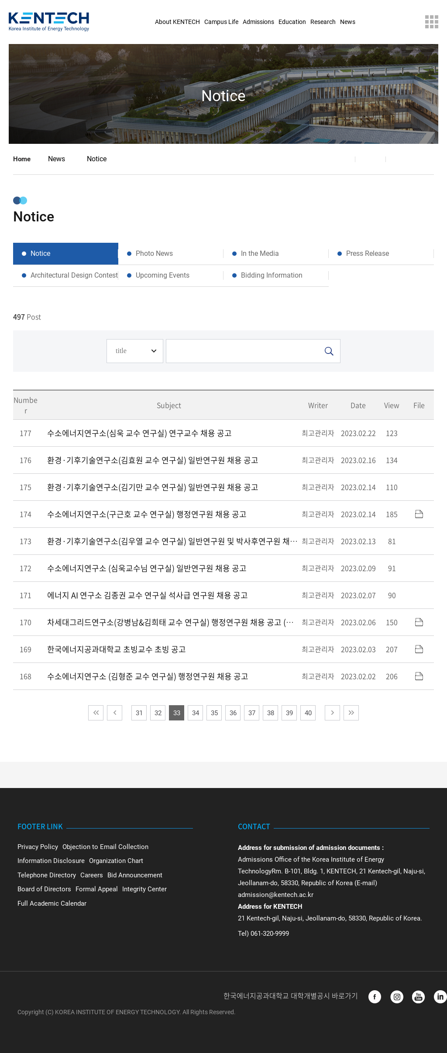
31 (139, 713)
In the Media (260, 253)
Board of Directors (44, 889)
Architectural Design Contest (74, 275)
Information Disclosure (51, 861)
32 (158, 713)
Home (22, 159)
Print (401, 159)
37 (251, 713)
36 (233, 713)
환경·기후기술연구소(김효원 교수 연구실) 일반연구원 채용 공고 (152, 460)
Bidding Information (272, 275)
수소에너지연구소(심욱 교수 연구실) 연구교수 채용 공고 (139, 433)
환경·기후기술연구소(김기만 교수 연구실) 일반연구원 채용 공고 (152, 487)
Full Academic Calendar (51, 903)
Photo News (154, 253)
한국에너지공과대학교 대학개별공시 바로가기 (292, 996)
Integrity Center (144, 889)
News (56, 159)
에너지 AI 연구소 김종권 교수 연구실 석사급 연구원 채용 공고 (147, 595)
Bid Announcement (134, 875)
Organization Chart (116, 861)
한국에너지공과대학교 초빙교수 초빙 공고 (116, 649)
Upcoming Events (162, 275)
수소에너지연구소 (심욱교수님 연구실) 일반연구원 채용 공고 (147, 568)
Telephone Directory (46, 875)
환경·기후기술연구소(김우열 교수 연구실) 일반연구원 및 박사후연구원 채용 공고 (180, 541)
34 (195, 713)
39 (289, 713)
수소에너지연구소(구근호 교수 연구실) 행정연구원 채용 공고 (147, 514)
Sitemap (431, 21)
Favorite (370, 159)
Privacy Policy (37, 847)
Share (340, 159)
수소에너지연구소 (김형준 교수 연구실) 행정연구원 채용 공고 (147, 676)
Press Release (367, 253)
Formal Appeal (97, 889)
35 (214, 713)
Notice (97, 159)
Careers (91, 875)
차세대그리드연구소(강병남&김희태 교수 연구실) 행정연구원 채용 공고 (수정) (175, 622)
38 (270, 713)
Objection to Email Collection (105, 847)
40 (308, 713)
